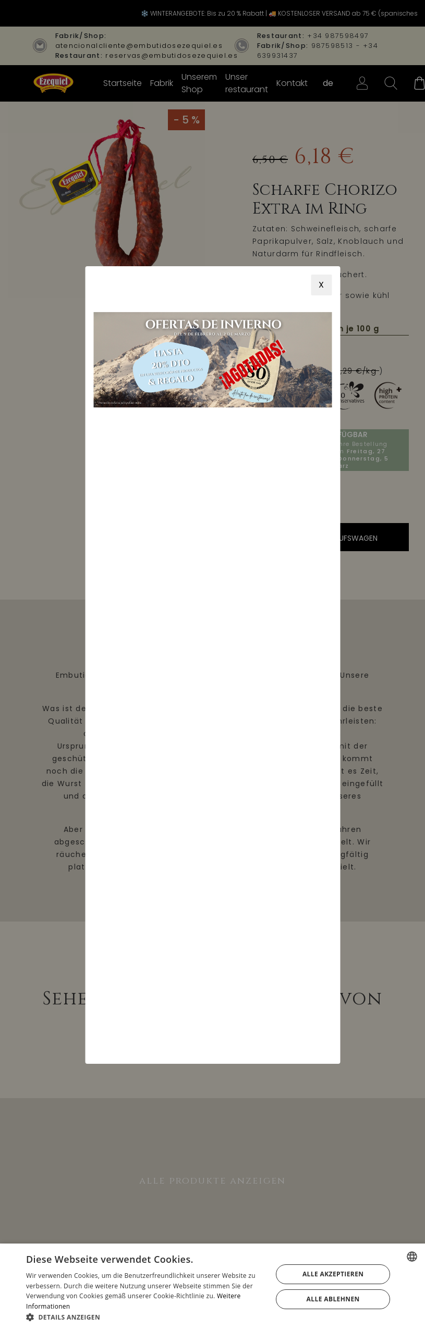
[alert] (212, 1287)
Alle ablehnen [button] (333, 1299)
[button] (145, 1317)
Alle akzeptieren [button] (333, 1274)
